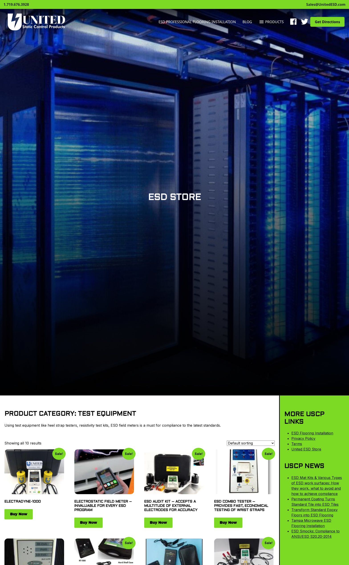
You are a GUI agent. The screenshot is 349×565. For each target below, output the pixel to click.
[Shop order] (251, 443)
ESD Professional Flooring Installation (197, 21)
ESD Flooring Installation (312, 433)
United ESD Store (306, 449)
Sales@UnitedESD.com (325, 4)
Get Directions (327, 21)
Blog (247, 21)
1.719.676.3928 (16, 4)
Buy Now (18, 514)
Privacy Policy (303, 438)
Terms (296, 444)
